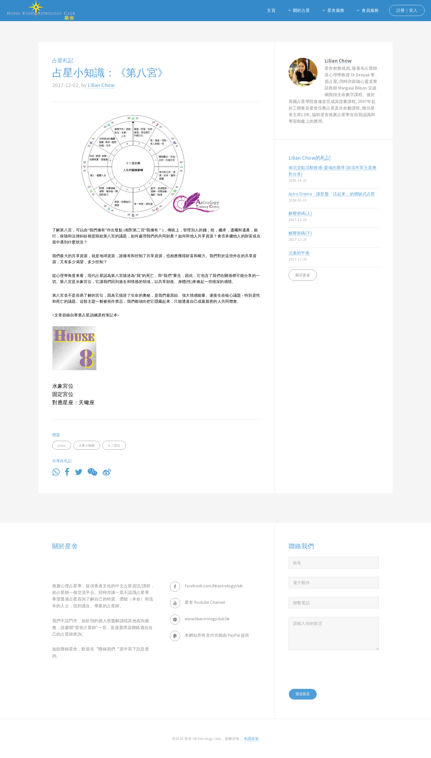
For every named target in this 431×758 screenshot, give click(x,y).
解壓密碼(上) (334, 217)
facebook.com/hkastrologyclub (214, 585)
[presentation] (330, 669)
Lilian (61, 445)
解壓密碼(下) (334, 236)
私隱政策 (251, 738)
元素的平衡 (334, 256)
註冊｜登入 (407, 10)
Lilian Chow (101, 85)
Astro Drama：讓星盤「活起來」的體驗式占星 (334, 197)
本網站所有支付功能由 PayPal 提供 (217, 635)
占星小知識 (87, 445)
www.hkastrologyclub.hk (207, 618)
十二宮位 (114, 445)
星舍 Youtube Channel (205, 602)
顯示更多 (302, 275)
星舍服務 (335, 10)
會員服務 (370, 10)
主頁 (271, 10)
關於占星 (301, 10)
